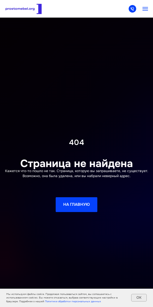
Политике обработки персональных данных (73, 301)
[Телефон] (132, 11)
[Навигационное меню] (145, 9)
